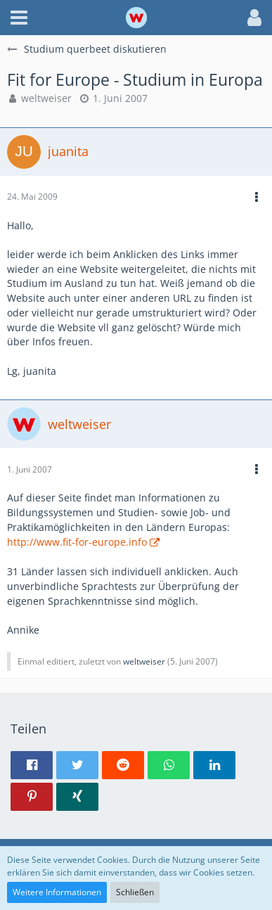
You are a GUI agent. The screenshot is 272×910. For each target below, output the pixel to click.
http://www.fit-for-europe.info (77, 542)
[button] (19, 17)
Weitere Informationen (57, 892)
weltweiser (46, 98)
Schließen (135, 892)
